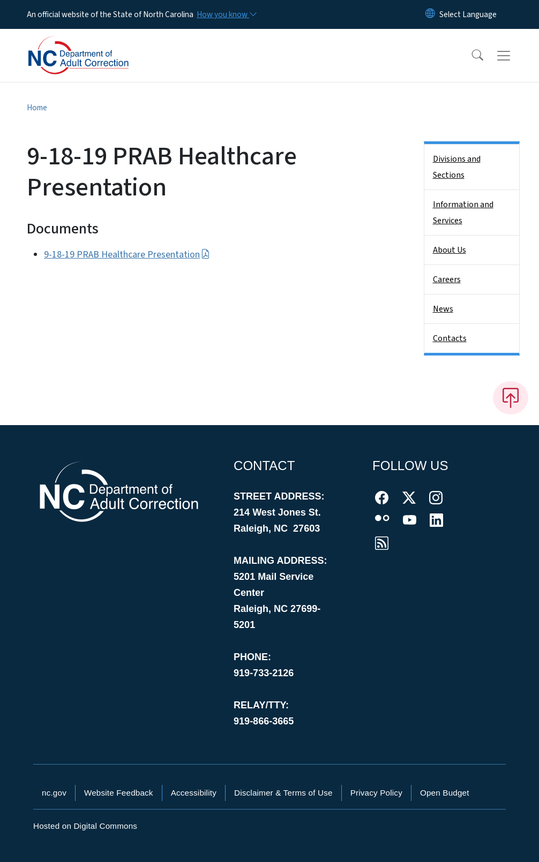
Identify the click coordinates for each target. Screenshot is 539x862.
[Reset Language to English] (430, 14)
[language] (468, 14)
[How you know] (226, 14)
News (443, 309)
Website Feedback (118, 792)
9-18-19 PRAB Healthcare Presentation (127, 254)
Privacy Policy (376, 792)
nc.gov (54, 792)
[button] (470, 56)
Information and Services (463, 212)
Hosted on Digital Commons (85, 825)
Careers (447, 279)
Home (37, 108)
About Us (449, 250)
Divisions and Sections (457, 167)
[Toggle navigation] (514, 56)
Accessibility (193, 792)
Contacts (450, 338)
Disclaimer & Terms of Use (283, 792)
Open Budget (444, 792)
